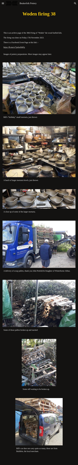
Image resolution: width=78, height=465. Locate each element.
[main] (39, 14)
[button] (3, 3)
